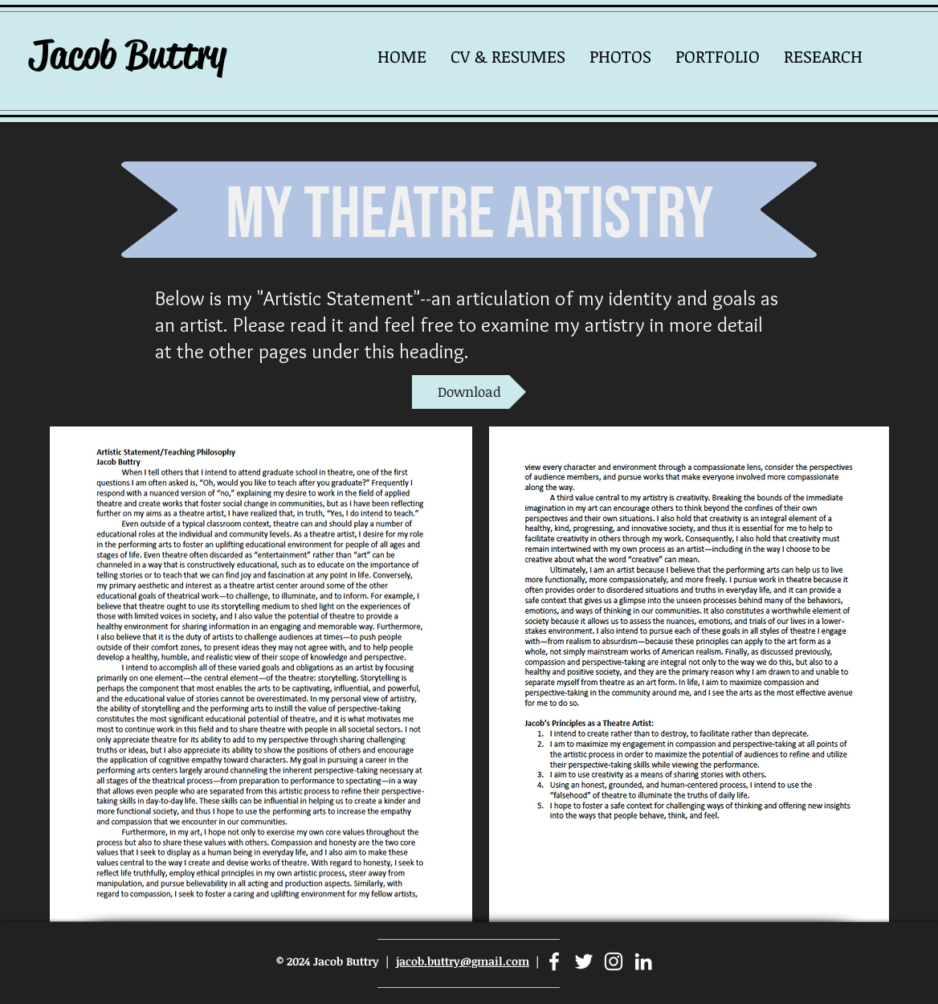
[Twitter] (584, 961)
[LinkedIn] (643, 961)
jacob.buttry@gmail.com (462, 961)
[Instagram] (614, 961)
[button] (620, 55)
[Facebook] (554, 961)
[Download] (469, 392)
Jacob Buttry (127, 54)
